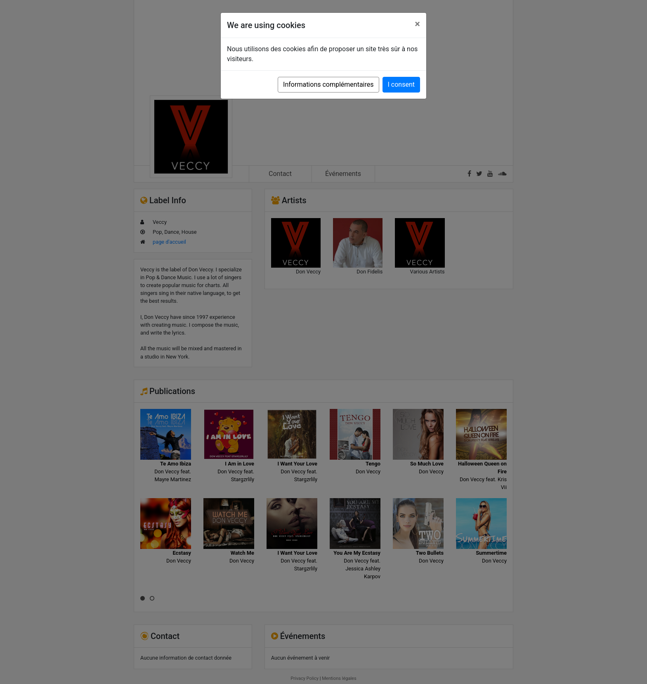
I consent (401, 84)
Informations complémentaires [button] (328, 84)
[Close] (417, 24)
